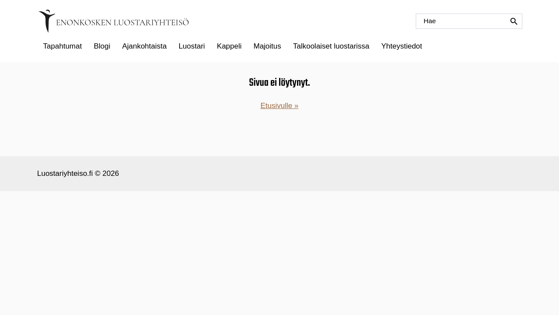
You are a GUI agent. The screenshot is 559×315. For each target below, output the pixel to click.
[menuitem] (62, 46)
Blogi (102, 46)
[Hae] (469, 21)
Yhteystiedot (401, 46)
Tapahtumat (62, 46)
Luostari (192, 46)
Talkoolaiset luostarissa (331, 46)
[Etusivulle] (113, 21)
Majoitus (267, 46)
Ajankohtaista (144, 46)
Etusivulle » (280, 106)
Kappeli (229, 46)
